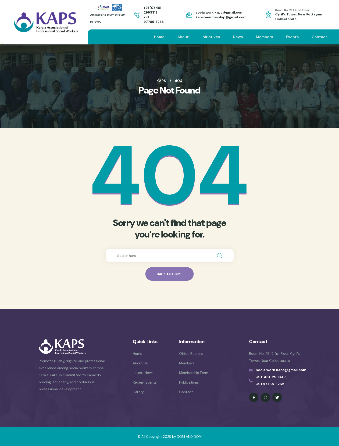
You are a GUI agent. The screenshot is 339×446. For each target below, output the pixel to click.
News (238, 36)
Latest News (143, 372)
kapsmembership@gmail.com (221, 17)
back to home (169, 274)
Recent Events (145, 382)
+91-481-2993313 (271, 377)
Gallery (138, 392)
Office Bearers (191, 353)
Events (292, 36)
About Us (140, 363)
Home (159, 36)
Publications (189, 382)
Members (264, 36)
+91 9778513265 (270, 384)
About (183, 36)
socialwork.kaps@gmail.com (219, 12)
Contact (319, 36)
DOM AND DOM (189, 436)
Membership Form (193, 372)
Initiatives (211, 36)
